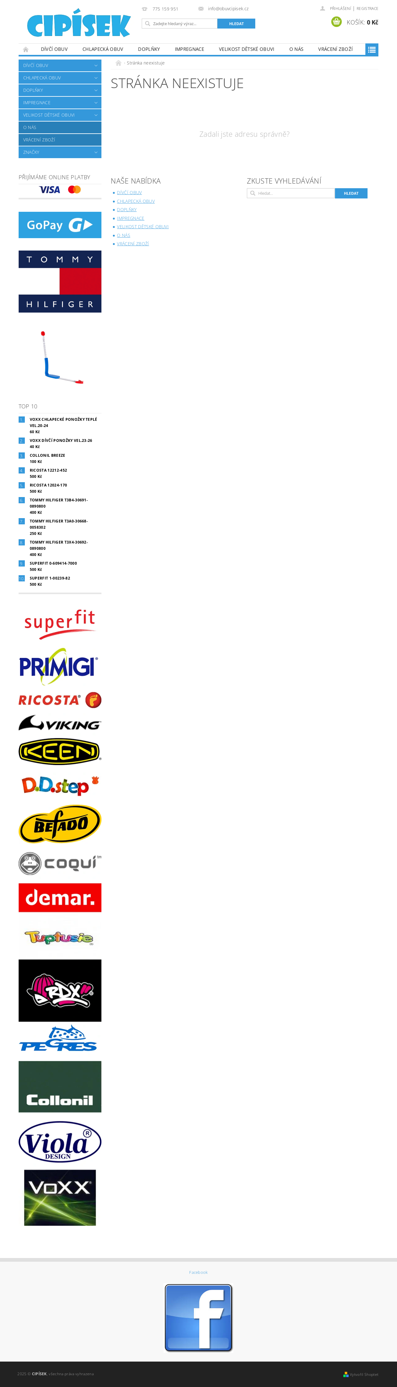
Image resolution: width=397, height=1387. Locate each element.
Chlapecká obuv (103, 49)
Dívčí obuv (54, 49)
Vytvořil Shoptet (364, 1374)
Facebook (198, 1272)
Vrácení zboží (335, 49)
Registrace (367, 8)
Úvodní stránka (26, 49)
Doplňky (149, 49)
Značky (31, 152)
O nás (296, 49)
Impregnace (189, 49)
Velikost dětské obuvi (246, 49)
